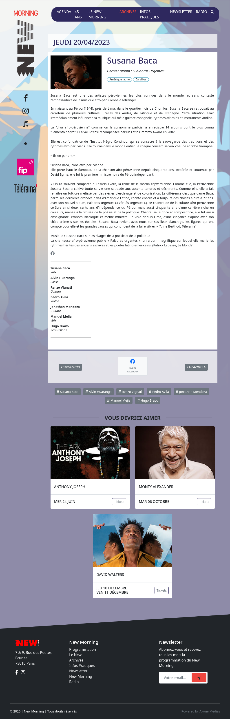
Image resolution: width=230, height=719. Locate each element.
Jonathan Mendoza (191, 391)
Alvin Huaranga (98, 391)
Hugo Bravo (147, 400)
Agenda (64, 11)
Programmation (82, 649)
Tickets (119, 502)
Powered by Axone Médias (200, 711)
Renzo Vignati (130, 391)
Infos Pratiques (82, 665)
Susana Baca (68, 391)
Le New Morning (97, 14)
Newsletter (181, 11)
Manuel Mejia (118, 400)
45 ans (78, 14)
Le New (75, 654)
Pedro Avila (159, 391)
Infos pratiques (149, 14)
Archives (127, 11)
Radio (201, 11)
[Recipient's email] (176, 677)
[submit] (199, 677)
